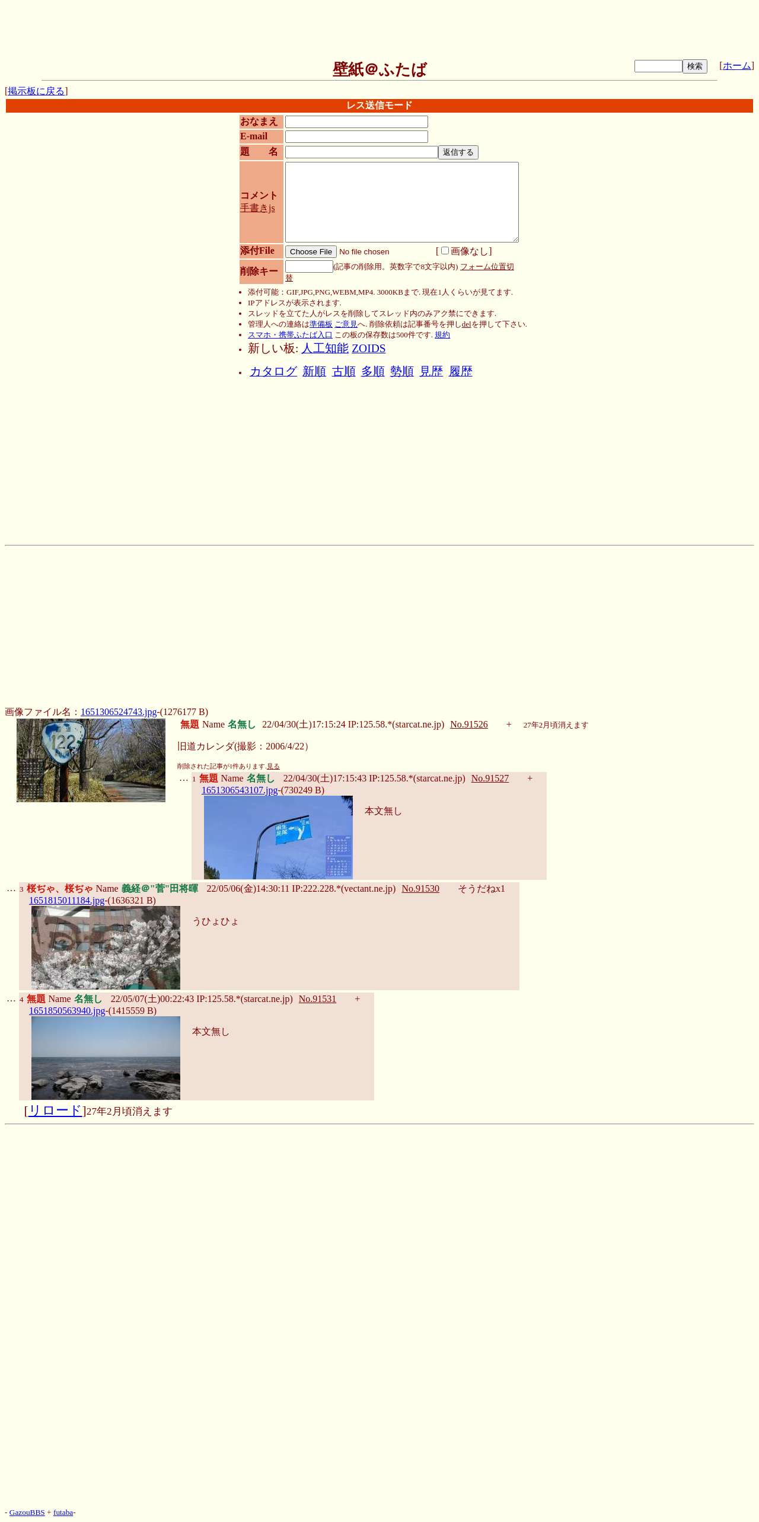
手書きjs (257, 208)
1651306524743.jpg (119, 712)
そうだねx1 (481, 888)
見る (273, 766)
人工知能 (325, 348)
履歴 (461, 371)
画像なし (465, 251)
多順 (373, 371)
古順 (344, 371)
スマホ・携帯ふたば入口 (290, 334)
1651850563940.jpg (67, 1011)
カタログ (273, 371)
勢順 (402, 371)
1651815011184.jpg (66, 900)
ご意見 (346, 324)
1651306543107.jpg (240, 790)
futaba (63, 1512)
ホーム (737, 65)
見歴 (431, 371)
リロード (55, 1110)
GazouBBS (27, 1512)
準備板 (321, 324)
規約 (442, 334)
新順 (314, 371)
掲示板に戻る (36, 91)
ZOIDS (368, 348)
